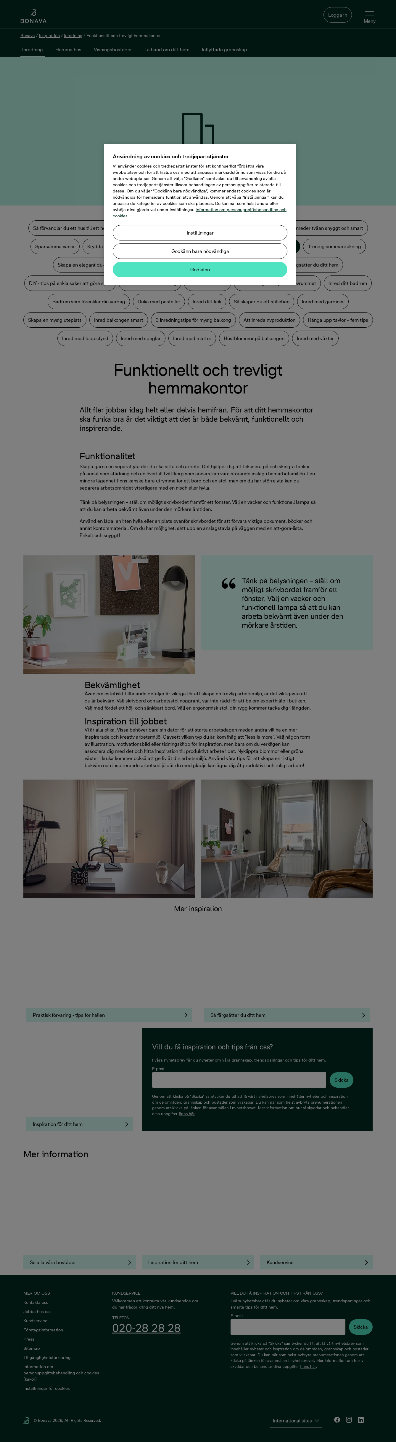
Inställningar (200, 233)
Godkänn (200, 270)
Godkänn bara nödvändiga (200, 251)
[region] (200, 214)
